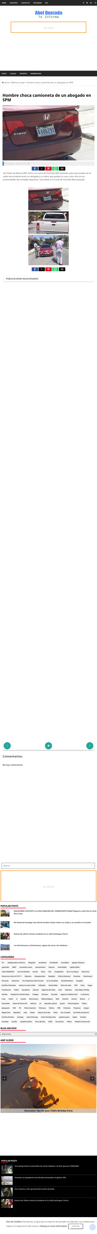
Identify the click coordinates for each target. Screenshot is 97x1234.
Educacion (15, 981)
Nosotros (14, 3)
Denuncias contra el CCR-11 (12, 976)
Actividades (54, 963)
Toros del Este (40, 1022)
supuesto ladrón (26, 1022)
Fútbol (16, 990)
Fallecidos (41, 985)
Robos (32, 1012)
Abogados (31, 963)
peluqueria (6, 1008)
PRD (58, 1008)
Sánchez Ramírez (8, 1017)
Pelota (84, 1003)
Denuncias (85, 972)
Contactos (25, 3)
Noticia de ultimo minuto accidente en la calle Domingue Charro (41, 934)
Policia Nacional (30, 1008)
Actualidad (65, 963)
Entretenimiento (67, 981)
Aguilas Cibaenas (78, 963)
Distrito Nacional (64, 976)
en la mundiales (52, 981)
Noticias (33, 1003)
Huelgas (36, 994)
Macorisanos (33, 999)
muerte (74, 999)
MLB (57, 999)
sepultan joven (64, 1017)
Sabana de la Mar (44, 1012)
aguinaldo (5, 967)
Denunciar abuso (11, 1215)
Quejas (86, 1008)
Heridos (4, 994)
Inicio (4, 73)
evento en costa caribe (27, 985)
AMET (14, 967)
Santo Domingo (32, 1017)
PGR (14, 1008)
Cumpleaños (58, 972)
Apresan (52, 967)
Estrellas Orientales (9, 985)
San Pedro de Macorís (81, 1012)
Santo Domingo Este (48, 1017)
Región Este (6, 1012)
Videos (69, 1022)
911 (3, 963)
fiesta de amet (66, 985)
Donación (5, 981)
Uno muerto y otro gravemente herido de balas (34, 1189)
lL (16, 999)
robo (25, 1012)
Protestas (67, 1008)
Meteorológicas (47, 999)
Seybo (75, 1017)
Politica (51, 1008)
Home (4, 3)
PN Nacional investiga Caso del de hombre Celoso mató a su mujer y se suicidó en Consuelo (52, 922)
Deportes (23, 73)
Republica (16, 1012)
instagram (37, 3)
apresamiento (40, 967)
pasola (62, 1003)
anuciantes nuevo (25, 967)
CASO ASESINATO (8, 972)
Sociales (83, 1017)
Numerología (35, 73)
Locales (13, 73)
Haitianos (68, 990)
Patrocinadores (73, 1003)
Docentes (77, 976)
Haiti (60, 990)
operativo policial (50, 1003)
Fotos (82, 985)
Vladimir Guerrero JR (82, 1022)
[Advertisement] (48, 843)
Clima (43, 972)
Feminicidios (53, 985)
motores (65, 999)
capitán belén (75, 967)
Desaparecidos (40, 976)
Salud (56, 1012)
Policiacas (42, 1008)
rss (46, 3)
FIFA (76, 985)
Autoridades (62, 967)
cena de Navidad (23, 972)
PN (20, 1008)
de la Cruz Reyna (73, 972)
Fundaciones (6, 990)
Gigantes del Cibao (48, 990)
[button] (35, 168)
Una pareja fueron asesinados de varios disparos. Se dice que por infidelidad (47, 1166)
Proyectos (77, 1008)
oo (40, 1003)
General (36, 990)
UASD (50, 1022)
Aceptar (76, 1226)
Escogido (79, 981)
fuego (90, 985)
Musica (82, 999)
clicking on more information (53, 1226)
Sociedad (5, 1022)
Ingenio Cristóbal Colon (69, 994)
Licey (3, 999)
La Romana (85, 994)
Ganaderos (26, 990)
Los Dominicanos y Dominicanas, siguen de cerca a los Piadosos (40, 945)
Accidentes (42, 963)
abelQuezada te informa (16, 963)
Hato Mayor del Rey (82, 990)
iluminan (45, 994)
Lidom (11, 999)
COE (49, 972)
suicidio (14, 1022)
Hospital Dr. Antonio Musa (20, 994)
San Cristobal (65, 1012)
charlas (35, 972)
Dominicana (87, 976)
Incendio (54, 994)
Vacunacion (59, 1022)
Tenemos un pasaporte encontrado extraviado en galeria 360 (40, 1177)
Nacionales (6, 1003)
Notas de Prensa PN (20, 1003)
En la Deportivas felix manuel (32, 981)
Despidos (51, 976)
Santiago (20, 1017)
